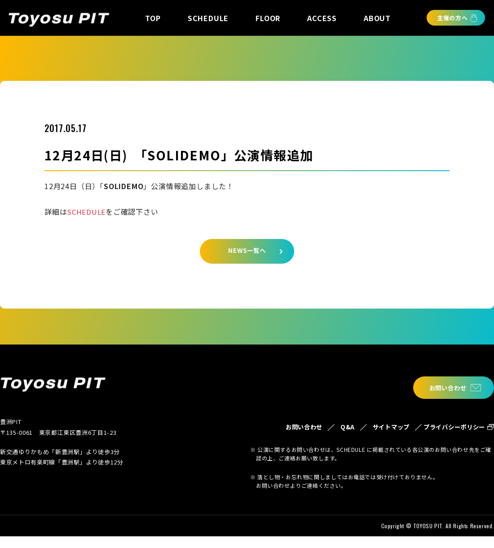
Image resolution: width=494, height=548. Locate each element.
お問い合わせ (443, 388)
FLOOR (268, 18)
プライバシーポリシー (449, 433)
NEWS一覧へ (246, 253)
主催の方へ (452, 17)
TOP (152, 18)
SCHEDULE (208, 18)
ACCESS (322, 18)
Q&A (321, 428)
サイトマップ (371, 433)
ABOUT (377, 18)
